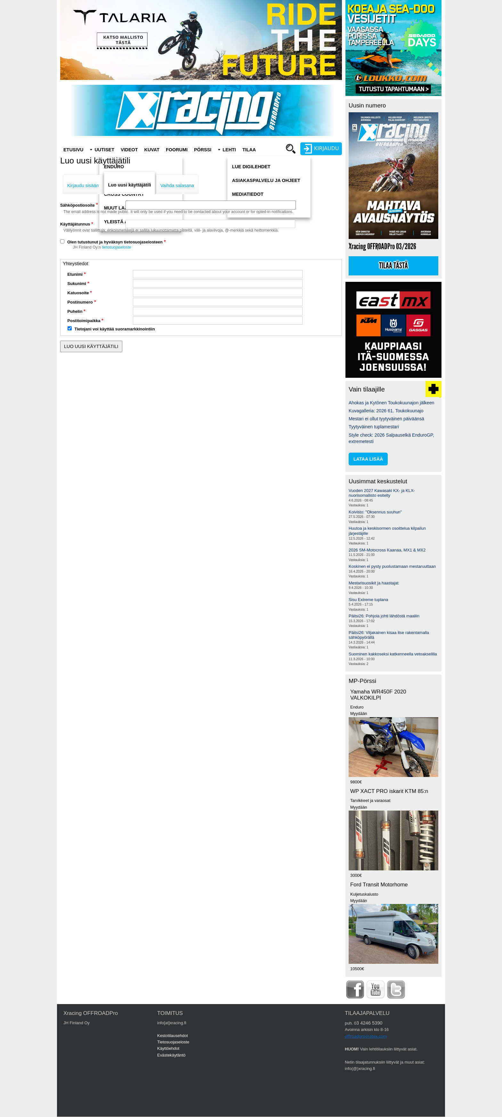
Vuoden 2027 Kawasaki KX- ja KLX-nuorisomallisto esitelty (382, 493)
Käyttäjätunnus (75, 224)
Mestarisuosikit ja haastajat (374, 583)
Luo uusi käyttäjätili (129, 184)
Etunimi (75, 274)
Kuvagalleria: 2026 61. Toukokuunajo (386, 410)
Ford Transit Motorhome (379, 885)
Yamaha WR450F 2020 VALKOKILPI (378, 695)
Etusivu (73, 149)
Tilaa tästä (393, 266)
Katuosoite (78, 292)
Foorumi (177, 149)
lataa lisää (368, 459)
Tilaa (249, 149)
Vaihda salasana (177, 185)
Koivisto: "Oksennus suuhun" (375, 512)
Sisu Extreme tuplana (368, 599)
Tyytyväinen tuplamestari (374, 426)
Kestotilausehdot (172, 1035)
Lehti (229, 149)
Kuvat (151, 149)
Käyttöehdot (168, 1048)
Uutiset (104, 149)
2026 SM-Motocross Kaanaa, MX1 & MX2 (387, 550)
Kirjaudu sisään (83, 185)
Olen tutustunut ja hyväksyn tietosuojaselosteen (115, 242)
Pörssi (202, 149)
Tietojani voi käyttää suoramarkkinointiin (115, 329)
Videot (129, 149)
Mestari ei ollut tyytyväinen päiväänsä (386, 418)
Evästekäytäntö (171, 1055)
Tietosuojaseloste (173, 1042)
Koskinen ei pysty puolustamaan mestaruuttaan (392, 566)
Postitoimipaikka (84, 320)
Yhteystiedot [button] (75, 263)
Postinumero (80, 302)
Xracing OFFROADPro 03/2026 (382, 246)
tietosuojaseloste (116, 247)
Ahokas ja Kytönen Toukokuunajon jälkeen (391, 402)
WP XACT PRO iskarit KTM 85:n (389, 791)
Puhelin (75, 311)
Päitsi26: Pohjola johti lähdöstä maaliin (384, 616)
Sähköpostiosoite (77, 205)
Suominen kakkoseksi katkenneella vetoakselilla (393, 654)
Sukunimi (77, 283)
